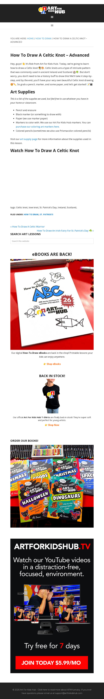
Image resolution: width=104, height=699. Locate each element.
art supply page (28, 139)
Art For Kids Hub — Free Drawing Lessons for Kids (52, 10)
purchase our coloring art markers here (37, 126)
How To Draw (31, 214)
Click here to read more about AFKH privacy (59, 690)
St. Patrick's (46, 214)
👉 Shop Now (52, 424)
